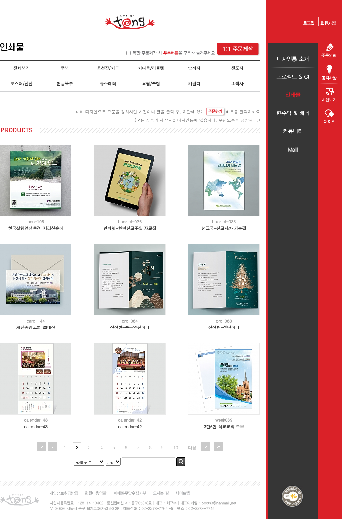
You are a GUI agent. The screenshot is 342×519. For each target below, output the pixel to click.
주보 (65, 68)
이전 (52, 446)
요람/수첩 (151, 83)
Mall (293, 149)
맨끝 (218, 446)
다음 (192, 447)
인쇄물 (293, 95)
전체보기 (21, 68)
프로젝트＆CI (293, 77)
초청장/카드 (108, 68)
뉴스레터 (108, 83)
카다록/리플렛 (151, 68)
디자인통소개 (293, 59)
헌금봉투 (64, 83)
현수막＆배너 (293, 113)
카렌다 (194, 83)
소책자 (237, 83)
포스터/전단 (22, 83)
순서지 (194, 68)
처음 (41, 446)
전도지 (237, 68)
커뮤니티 (293, 131)
